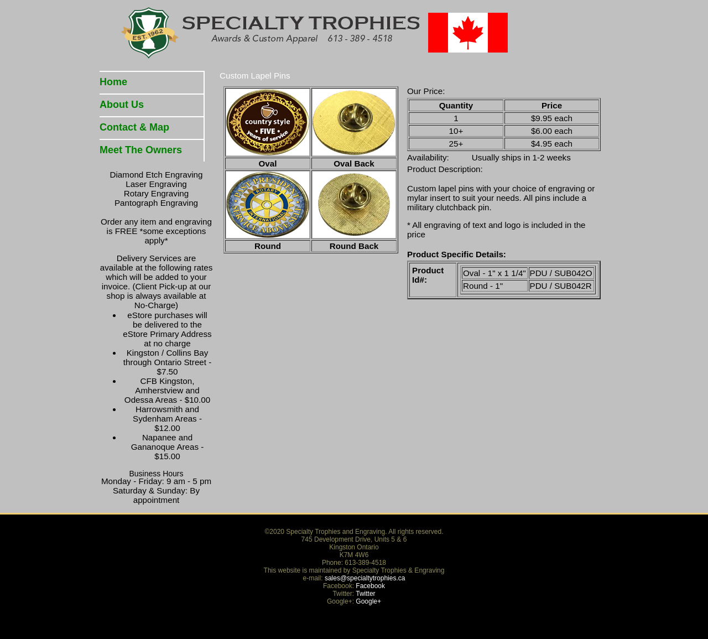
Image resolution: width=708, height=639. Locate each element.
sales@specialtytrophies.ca (365, 578)
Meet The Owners (141, 149)
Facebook (370, 586)
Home (113, 81)
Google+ (368, 601)
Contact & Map (134, 127)
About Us (122, 104)
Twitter (365, 594)
